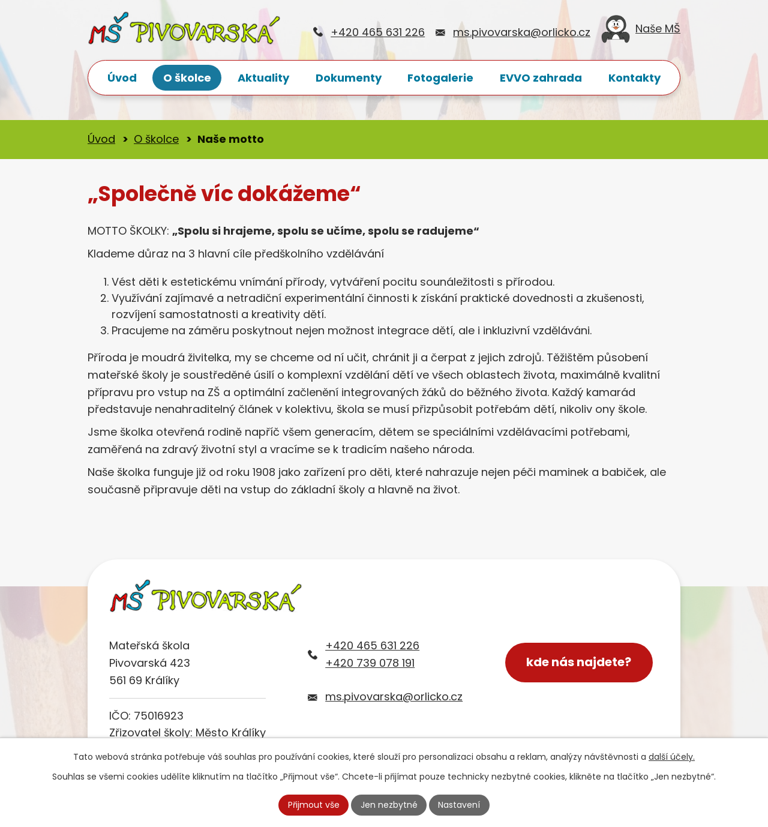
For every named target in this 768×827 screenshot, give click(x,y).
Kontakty (634, 77)
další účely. (672, 757)
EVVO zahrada (541, 77)
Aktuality (263, 77)
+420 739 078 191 (370, 662)
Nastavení (459, 805)
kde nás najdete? (579, 662)
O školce (187, 77)
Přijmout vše (314, 805)
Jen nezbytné (389, 805)
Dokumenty (349, 77)
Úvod (122, 77)
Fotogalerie (440, 77)
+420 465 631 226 (378, 32)
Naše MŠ (640, 32)
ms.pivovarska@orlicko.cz (521, 32)
